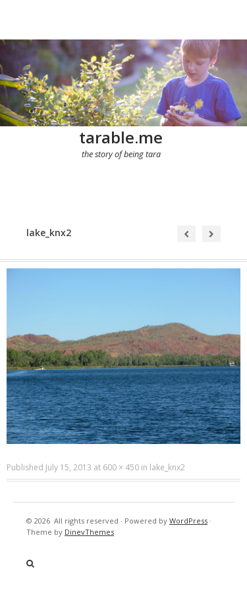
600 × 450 (121, 467)
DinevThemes (89, 532)
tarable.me (121, 137)
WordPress (188, 521)
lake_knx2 (167, 467)
